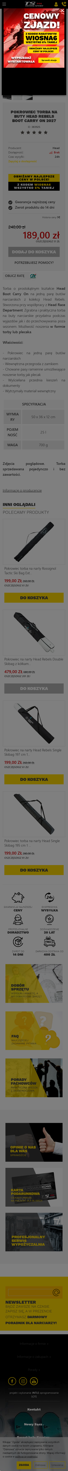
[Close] (62, 10)
